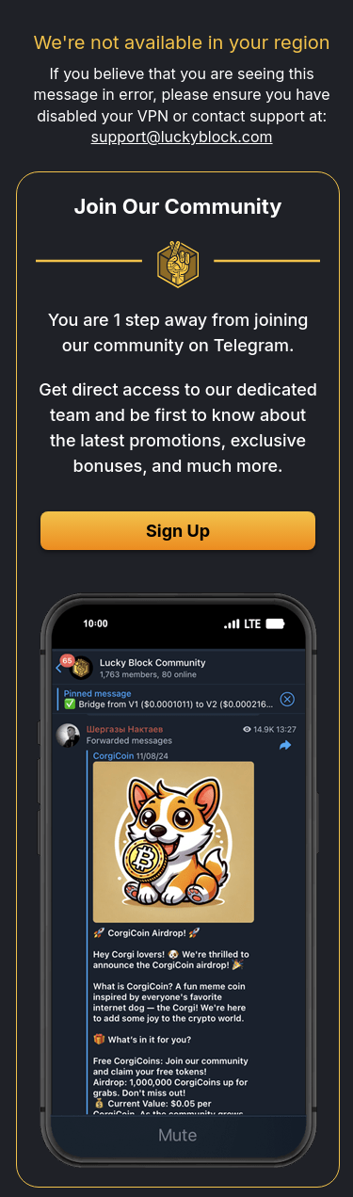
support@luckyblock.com (182, 136)
